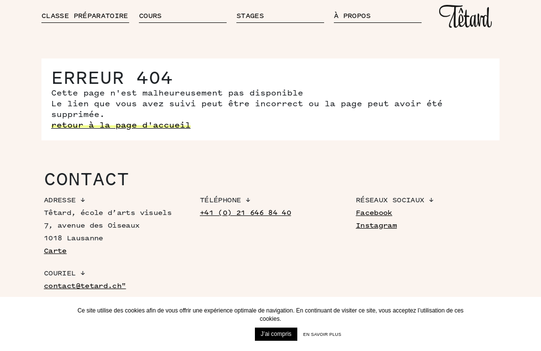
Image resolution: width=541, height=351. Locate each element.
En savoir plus (322, 334)
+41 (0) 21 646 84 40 (245, 212)
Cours (150, 15)
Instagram (376, 225)
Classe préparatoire (84, 15)
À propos (352, 15)
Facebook (374, 212)
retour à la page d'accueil (121, 125)
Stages (250, 15)
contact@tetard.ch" (85, 286)
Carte (55, 250)
